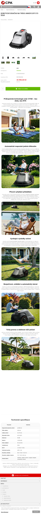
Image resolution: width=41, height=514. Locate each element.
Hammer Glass (7, 496)
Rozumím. (36, 511)
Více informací (4, 512)
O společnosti (5, 486)
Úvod (2, 9)
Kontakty (4, 492)
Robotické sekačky (21, 9)
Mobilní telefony (7, 498)
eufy (18, 68)
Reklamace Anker (7, 500)
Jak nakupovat (5, 488)
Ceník (3, 490)
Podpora (4, 494)
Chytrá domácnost (10, 9)
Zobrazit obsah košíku (38, 2)
